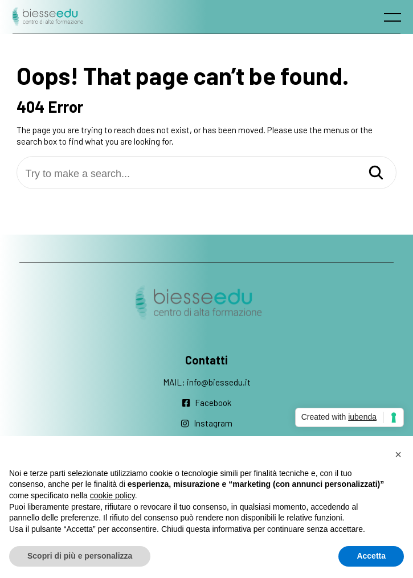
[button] (398, 454)
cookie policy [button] (112, 495)
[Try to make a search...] (207, 174)
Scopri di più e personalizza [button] (79, 555)
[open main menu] (395, 20)
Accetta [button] (371, 555)
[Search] (376, 173)
